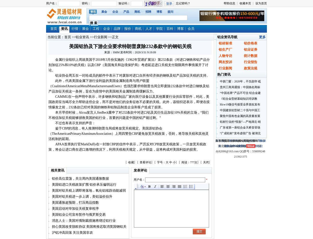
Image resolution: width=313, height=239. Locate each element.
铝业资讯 (82, 37)
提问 (170, 11)
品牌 (117, 29)
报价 (127, 29)
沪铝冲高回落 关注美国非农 (72, 232)
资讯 (93, 11)
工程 (96, 29)
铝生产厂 (225, 49)
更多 (262, 37)
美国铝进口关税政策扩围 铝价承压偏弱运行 (83, 184)
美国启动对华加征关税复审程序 (75, 208)
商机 (137, 11)
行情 (75, 29)
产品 (126, 11)
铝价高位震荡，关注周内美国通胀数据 (80, 178)
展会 (104, 11)
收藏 (131, 162)
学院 (159, 29)
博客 (159, 11)
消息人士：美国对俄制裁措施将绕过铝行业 (83, 220)
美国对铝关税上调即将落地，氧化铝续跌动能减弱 (88, 190)
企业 (115, 11)
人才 (148, 29)
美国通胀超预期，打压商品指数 (75, 202)
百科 (170, 29)
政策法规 (250, 68)
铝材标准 (225, 43)
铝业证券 (250, 49)
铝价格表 (250, 43)
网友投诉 (225, 62)
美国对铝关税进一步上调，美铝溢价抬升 (81, 196)
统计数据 (250, 56)
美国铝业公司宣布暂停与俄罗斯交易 (78, 214)
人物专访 (225, 56)
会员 (191, 29)
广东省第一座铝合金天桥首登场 (239, 127)
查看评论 (145, 162)
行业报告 (250, 62)
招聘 (148, 11)
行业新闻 (100, 37)
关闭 (206, 162)
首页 (53, 29)
